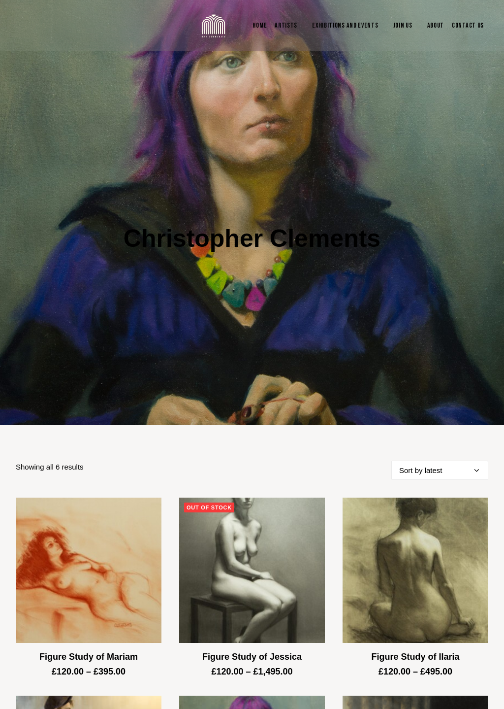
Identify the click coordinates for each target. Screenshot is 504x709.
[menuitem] (257, 25)
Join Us (402, 25)
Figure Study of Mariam (88, 612)
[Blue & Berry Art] (212, 25)
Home (259, 25)
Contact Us (468, 25)
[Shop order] (439, 425)
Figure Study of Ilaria (415, 612)
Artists (286, 25)
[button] (88, 525)
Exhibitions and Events (345, 25)
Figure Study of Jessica (252, 612)
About (435, 25)
